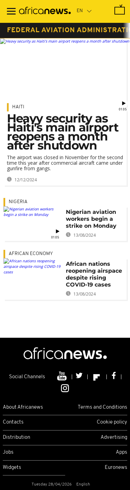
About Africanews (23, 407)
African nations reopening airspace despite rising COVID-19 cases (94, 274)
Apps (121, 452)
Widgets (12, 467)
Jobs (8, 452)
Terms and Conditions (102, 407)
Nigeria (18, 202)
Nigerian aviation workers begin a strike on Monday (91, 219)
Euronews (116, 467)
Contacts (13, 422)
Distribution (16, 437)
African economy (31, 253)
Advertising (114, 437)
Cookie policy (112, 422)
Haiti (18, 107)
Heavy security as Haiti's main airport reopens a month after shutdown (63, 132)
